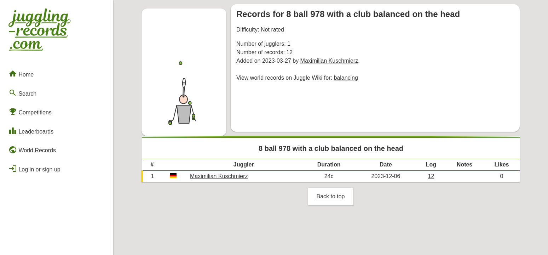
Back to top (330, 196)
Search (22, 93)
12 (431, 176)
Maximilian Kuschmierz (329, 61)
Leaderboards (30, 130)
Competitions (30, 111)
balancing (346, 78)
